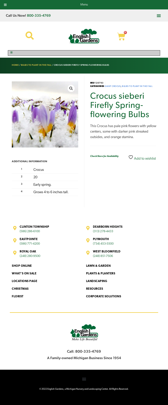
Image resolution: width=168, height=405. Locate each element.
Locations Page (24, 281)
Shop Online (22, 266)
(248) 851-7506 (103, 256)
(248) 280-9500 (30, 256)
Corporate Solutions (103, 296)
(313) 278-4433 (103, 231)
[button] (159, 15)
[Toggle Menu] (84, 53)
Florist (18, 296)
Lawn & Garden (98, 266)
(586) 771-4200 (30, 243)
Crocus (38, 170)
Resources (94, 289)
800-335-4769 (39, 15)
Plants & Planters (100, 273)
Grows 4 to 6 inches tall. (51, 192)
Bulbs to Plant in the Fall (36, 65)
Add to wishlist (142, 158)
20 (35, 177)
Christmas (20, 289)
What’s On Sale (24, 273)
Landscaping (96, 281)
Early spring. (42, 185)
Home (15, 65)
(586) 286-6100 (30, 231)
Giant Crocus (113, 86)
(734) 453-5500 (103, 243)
